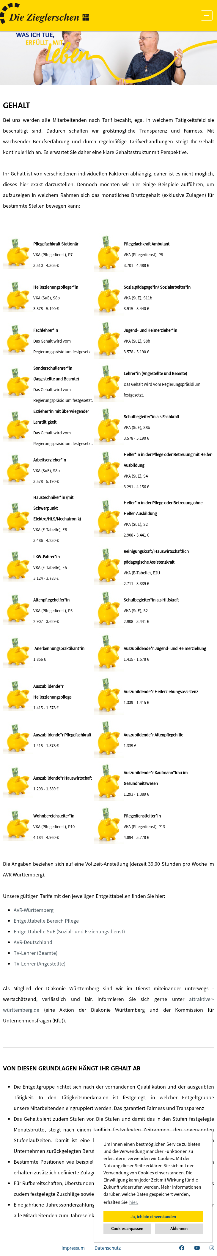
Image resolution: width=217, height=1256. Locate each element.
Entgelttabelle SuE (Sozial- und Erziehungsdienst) (69, 931)
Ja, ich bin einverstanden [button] (153, 1216)
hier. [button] (133, 1202)
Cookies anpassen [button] (127, 1228)
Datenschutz (108, 1248)
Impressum (73, 1248)
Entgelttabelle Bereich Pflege (46, 920)
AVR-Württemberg (34, 910)
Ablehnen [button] (179, 1228)
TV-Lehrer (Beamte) (35, 952)
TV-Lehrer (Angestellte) (39, 963)
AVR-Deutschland (33, 942)
